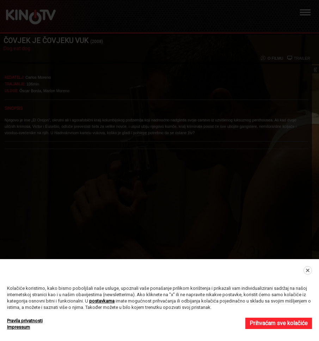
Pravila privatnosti (25, 320)
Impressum (18, 327)
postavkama (102, 301)
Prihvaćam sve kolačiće (279, 323)
